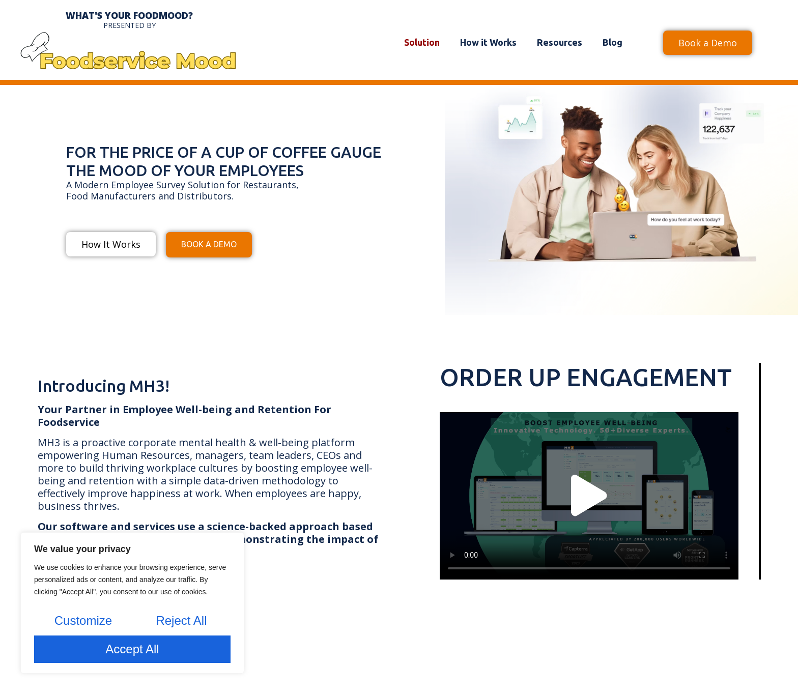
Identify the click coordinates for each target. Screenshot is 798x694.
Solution (422, 42)
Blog (612, 42)
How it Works (488, 42)
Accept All (132, 649)
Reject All (181, 621)
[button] (588, 496)
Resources (559, 42)
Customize (82, 621)
